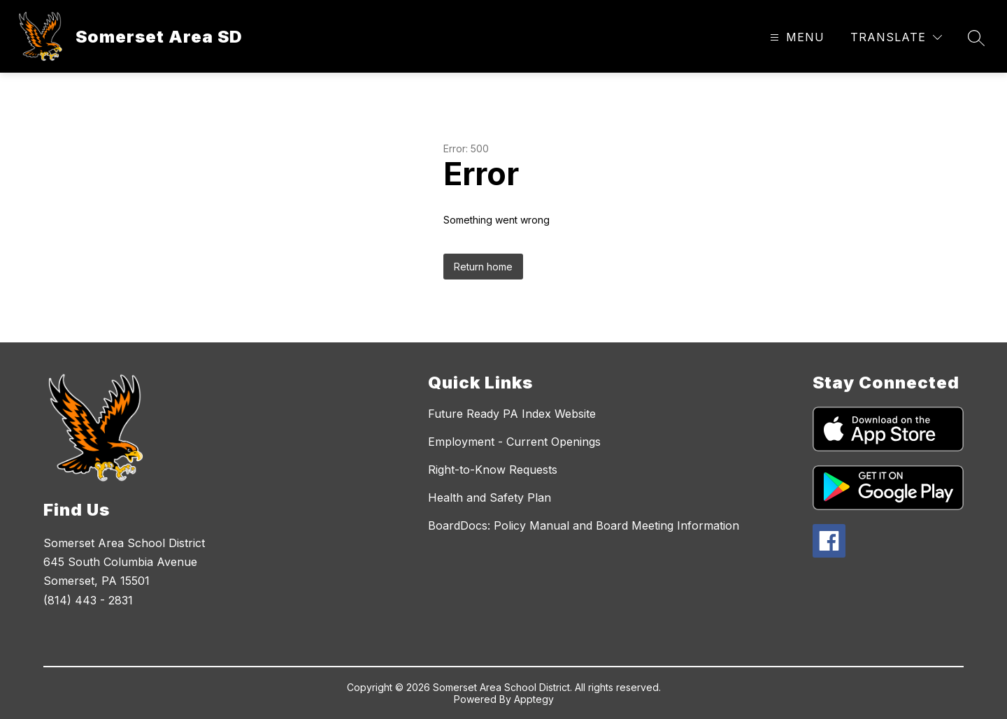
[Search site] (976, 37)
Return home (483, 267)
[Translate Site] (896, 37)
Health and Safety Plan (489, 497)
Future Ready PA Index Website (512, 414)
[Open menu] (795, 37)
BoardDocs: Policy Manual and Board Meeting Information (583, 525)
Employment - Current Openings (514, 442)
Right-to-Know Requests (492, 470)
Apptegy (534, 699)
